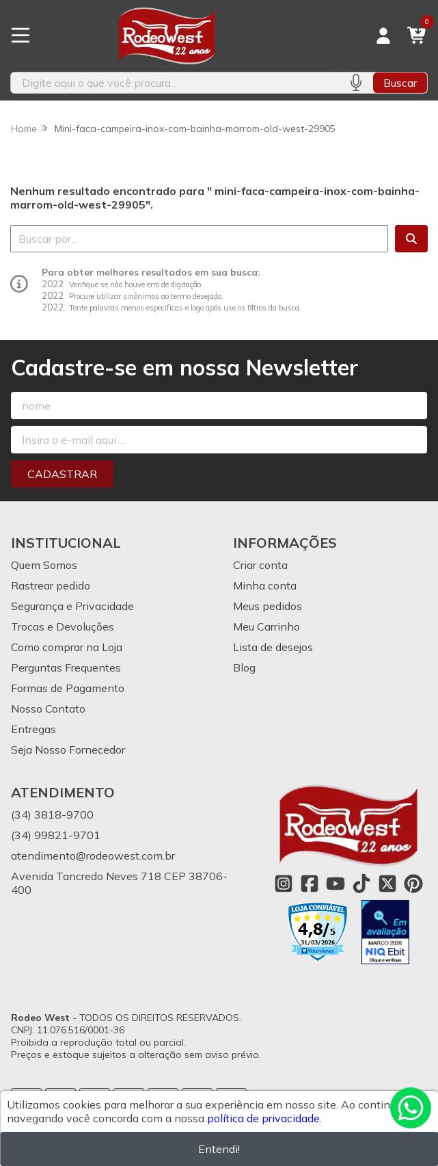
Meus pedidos (267, 606)
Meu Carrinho (266, 626)
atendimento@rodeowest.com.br (93, 855)
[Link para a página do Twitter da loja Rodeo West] (387, 883)
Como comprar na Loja (66, 647)
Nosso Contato (48, 708)
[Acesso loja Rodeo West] (383, 35)
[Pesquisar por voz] (355, 82)
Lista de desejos (273, 647)
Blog (244, 667)
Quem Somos (44, 565)
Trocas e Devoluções (62, 626)
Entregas (33, 729)
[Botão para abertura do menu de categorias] (20, 35)
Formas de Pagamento (67, 688)
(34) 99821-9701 (55, 835)
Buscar (400, 83)
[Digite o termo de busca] (174, 82)
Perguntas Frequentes (66, 667)
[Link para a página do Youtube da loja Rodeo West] (335, 883)
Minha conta (265, 585)
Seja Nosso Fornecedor (68, 749)
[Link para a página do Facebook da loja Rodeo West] (309, 883)
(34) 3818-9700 (52, 814)
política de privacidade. (264, 1118)
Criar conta (260, 565)
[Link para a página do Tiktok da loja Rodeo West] (361, 883)
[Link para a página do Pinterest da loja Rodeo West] (413, 883)
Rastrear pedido (50, 585)
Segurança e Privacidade (72, 606)
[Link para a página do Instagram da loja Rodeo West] (283, 883)
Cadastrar (62, 474)
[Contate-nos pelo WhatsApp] (410, 1107)
